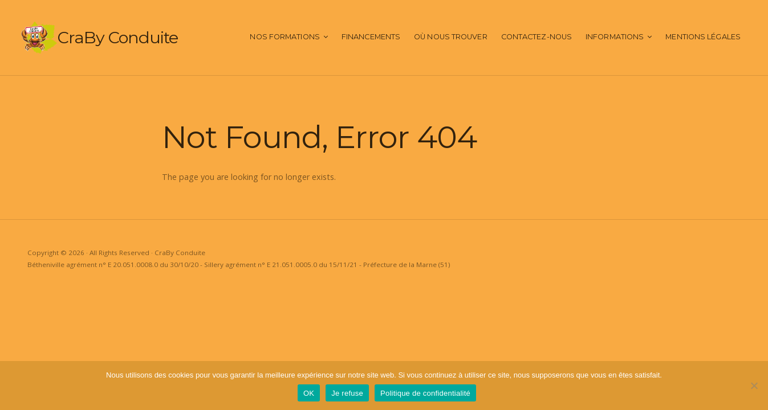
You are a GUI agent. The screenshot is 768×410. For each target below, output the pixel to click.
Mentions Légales (703, 36)
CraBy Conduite (118, 37)
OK (308, 393)
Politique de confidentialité (425, 393)
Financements (371, 36)
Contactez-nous (536, 36)
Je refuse (347, 393)
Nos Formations (284, 36)
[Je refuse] (753, 385)
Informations (615, 36)
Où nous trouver (450, 36)
